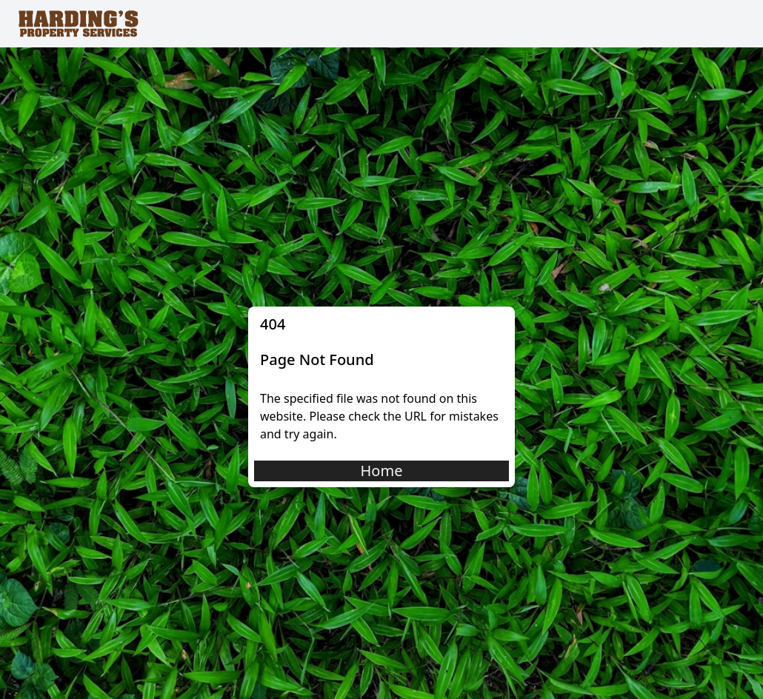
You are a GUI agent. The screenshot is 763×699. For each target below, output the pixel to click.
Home (382, 471)
